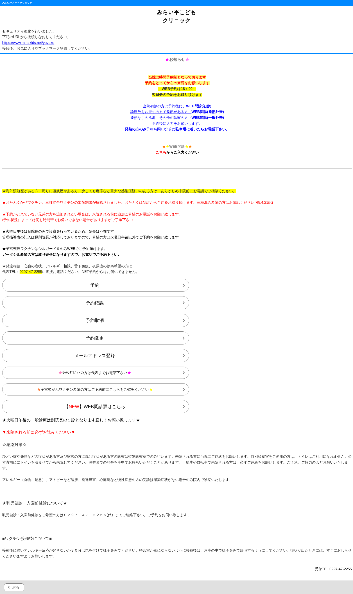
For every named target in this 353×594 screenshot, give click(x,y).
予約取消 (95, 320)
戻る (15, 587)
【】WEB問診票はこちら (94, 406)
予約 (94, 285)
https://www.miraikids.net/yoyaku (28, 43)
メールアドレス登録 (95, 355)
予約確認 (95, 302)
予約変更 (95, 337)
